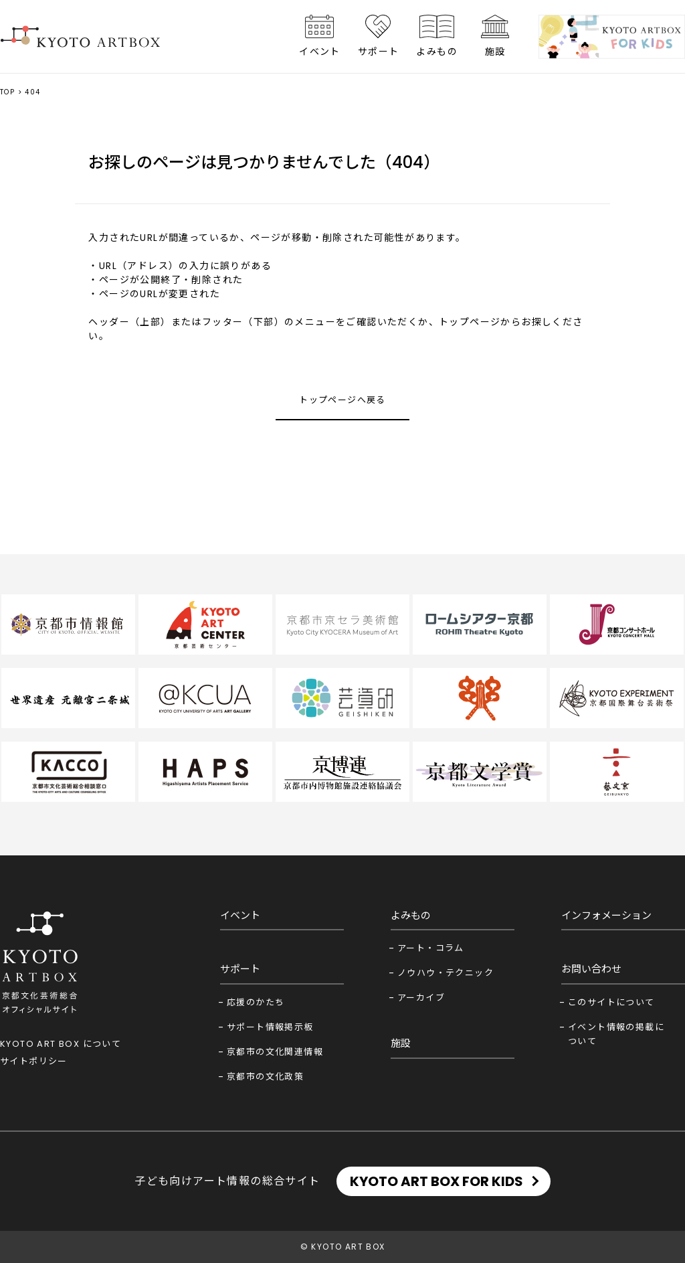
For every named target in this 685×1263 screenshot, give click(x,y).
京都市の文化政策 (265, 1076)
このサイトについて (611, 1002)
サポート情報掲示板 (270, 1027)
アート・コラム (430, 948)
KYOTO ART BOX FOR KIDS (436, 1181)
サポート (378, 51)
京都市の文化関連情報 (275, 1051)
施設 (495, 51)
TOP (7, 92)
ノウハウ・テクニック (445, 972)
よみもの (437, 51)
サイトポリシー (34, 1061)
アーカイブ (421, 997)
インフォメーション (606, 915)
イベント (319, 51)
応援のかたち (255, 1002)
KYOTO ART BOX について (60, 1043)
